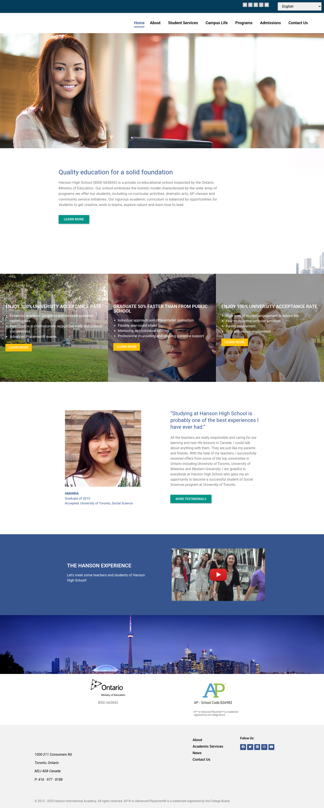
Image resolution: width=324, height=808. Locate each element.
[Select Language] (300, 6)
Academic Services (206, 746)
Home (139, 22)
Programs (245, 22)
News (196, 753)
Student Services (184, 22)
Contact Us (298, 22)
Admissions (271, 22)
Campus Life (218, 22)
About (156, 22)
